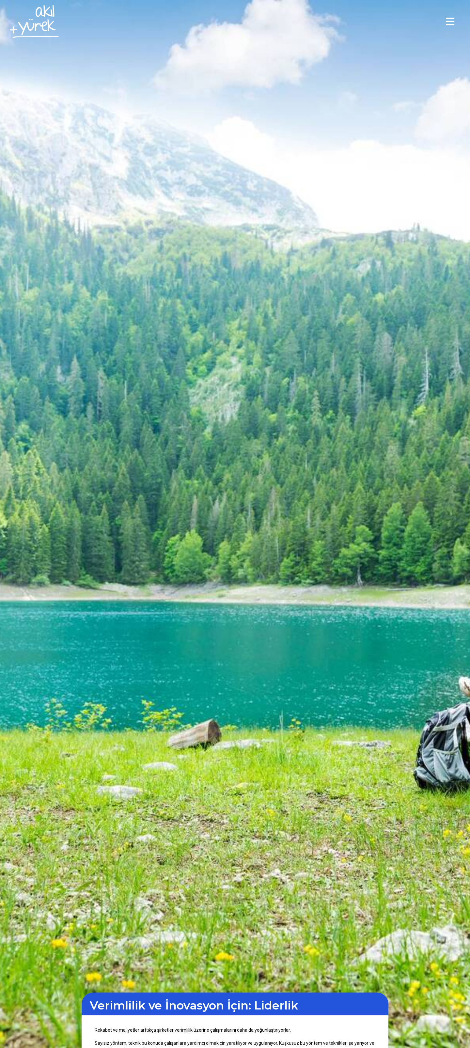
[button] (450, 21)
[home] (34, 21)
